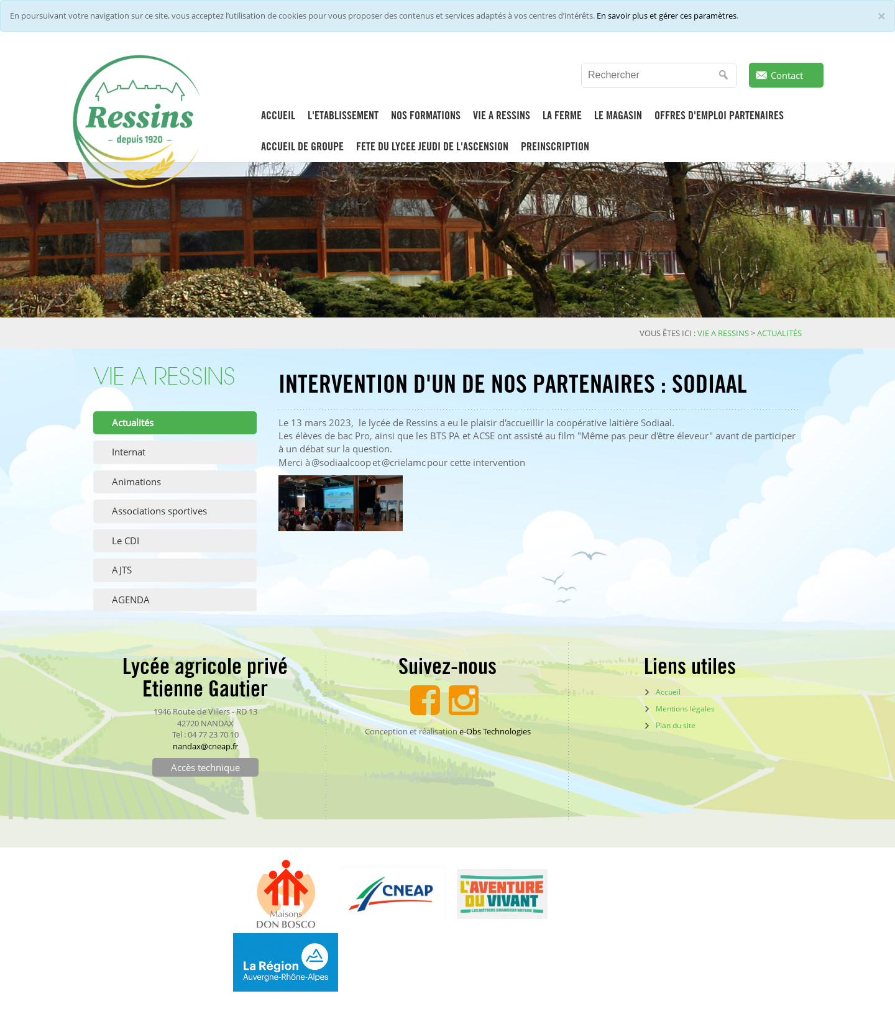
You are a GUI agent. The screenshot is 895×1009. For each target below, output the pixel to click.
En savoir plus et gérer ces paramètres (667, 15)
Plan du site (675, 725)
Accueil (668, 692)
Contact (787, 75)
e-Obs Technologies (495, 731)
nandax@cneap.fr (205, 746)
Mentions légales (685, 708)
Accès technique (205, 767)
